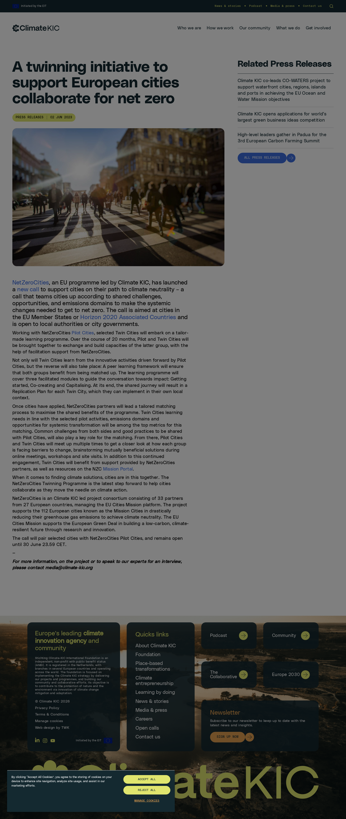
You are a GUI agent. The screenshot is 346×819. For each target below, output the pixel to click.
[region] (91, 791)
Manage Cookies (147, 800)
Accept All (147, 779)
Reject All (147, 790)
